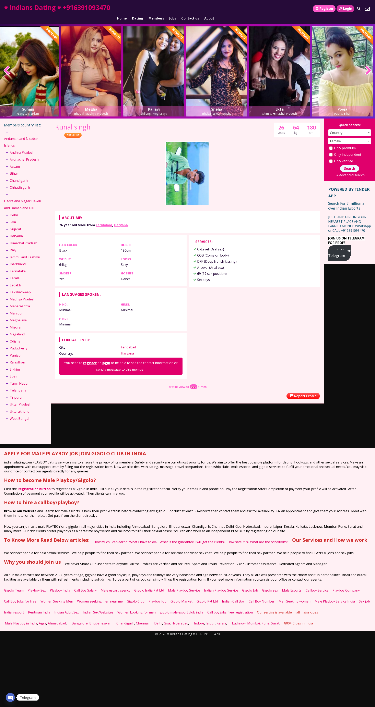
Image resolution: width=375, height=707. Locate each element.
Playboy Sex (37, 583)
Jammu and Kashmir (25, 250)
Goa (13, 215)
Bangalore (80, 616)
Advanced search (349, 168)
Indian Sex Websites (98, 605)
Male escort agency (115, 583)
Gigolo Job (250, 583)
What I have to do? (143, 535)
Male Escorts (292, 583)
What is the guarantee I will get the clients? (192, 535)
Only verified (341, 154)
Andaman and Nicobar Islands (21, 135)
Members (156, 9)
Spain (14, 369)
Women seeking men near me (100, 594)
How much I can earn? (110, 535)
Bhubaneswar (100, 616)
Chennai (142, 616)
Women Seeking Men (56, 594)
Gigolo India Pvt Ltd (149, 583)
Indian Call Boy (233, 594)
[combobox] (349, 125)
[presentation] (7, 64)
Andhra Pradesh (22, 145)
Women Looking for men (136, 605)
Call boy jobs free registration (230, 605)
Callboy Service (317, 583)
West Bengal (19, 411)
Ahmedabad (57, 616)
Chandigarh (19, 173)
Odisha (15, 334)
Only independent (345, 147)
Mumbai (253, 616)
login (106, 356)
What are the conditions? (269, 535)
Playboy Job (157, 594)
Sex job (364, 594)
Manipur (16, 306)
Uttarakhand (19, 404)
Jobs (172, 9)
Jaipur (210, 616)
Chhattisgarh (20, 180)
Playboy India (60, 583)
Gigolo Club (135, 594)
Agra (42, 616)
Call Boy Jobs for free (20, 594)
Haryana (121, 218)
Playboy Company (346, 583)
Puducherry (18, 341)
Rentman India (39, 605)
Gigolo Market (181, 594)
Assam (15, 159)
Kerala (15, 271)
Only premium (342, 141)
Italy (13, 243)
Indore (199, 616)
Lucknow (239, 616)
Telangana (18, 383)
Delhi (14, 208)
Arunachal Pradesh (24, 152)
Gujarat (15, 222)
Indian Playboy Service (221, 583)
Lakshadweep (20, 285)
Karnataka (18, 264)
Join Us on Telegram (339, 246)
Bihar (14, 166)
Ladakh (15, 278)
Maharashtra (20, 299)
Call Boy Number (261, 594)
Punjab (15, 348)
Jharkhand (18, 257)
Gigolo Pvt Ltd (207, 594)
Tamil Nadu (18, 376)
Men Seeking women (294, 594)
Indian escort (14, 605)
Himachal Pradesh (23, 236)
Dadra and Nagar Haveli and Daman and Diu (22, 197)
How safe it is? (238, 535)
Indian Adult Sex (66, 605)
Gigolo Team (14, 583)
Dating (137, 9)
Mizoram (16, 320)
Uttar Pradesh (20, 397)
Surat (275, 616)
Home (122, 9)
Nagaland (17, 327)
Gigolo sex (270, 583)
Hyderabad (180, 616)
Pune (265, 616)
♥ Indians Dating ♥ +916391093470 (57, 7)
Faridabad (104, 218)
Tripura (16, 390)
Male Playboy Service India (335, 594)
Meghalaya (18, 313)
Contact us (190, 9)
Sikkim (15, 362)
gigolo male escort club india (181, 605)
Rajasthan (17, 355)
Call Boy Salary (85, 583)
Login (345, 8)
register (90, 356)
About (209, 9)
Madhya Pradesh (22, 292)
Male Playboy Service (184, 583)
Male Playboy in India (21, 616)
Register (324, 8)
